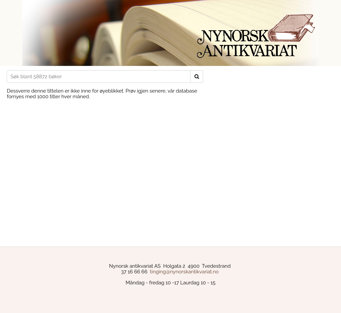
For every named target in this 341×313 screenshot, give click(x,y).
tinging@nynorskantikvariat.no (184, 272)
